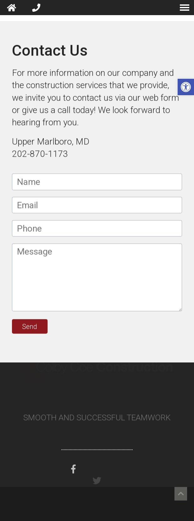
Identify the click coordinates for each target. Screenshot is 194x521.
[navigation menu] (184, 7)
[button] (186, 87)
